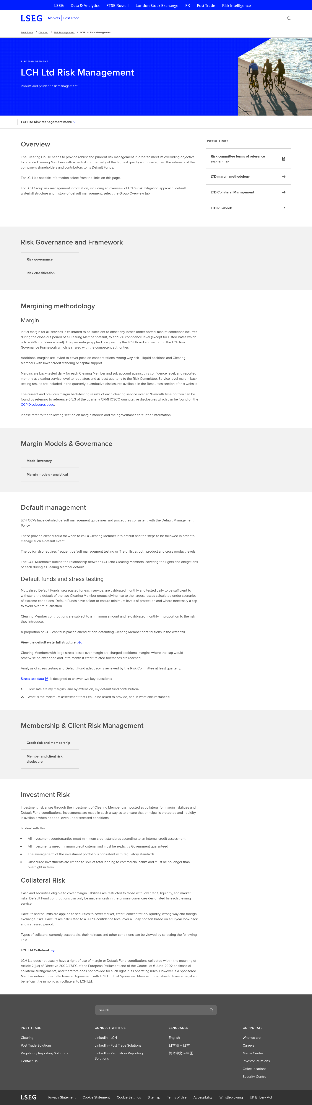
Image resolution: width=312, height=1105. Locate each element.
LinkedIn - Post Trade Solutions (118, 1045)
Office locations (254, 1068)
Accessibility (203, 1097)
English (174, 1037)
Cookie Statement (96, 1097)
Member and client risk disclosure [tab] (45, 759)
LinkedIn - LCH (106, 1037)
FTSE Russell (117, 5)
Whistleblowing (231, 1097)
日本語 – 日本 (179, 1045)
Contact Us (29, 1060)
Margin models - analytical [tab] (47, 474)
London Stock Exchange (157, 5)
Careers (248, 1045)
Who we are (252, 1037)
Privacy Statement (62, 1097)
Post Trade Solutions (36, 1045)
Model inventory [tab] (39, 460)
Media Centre (253, 1053)
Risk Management (64, 32)
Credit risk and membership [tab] (48, 742)
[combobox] (150, 1010)
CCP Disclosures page (37, 404)
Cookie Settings (129, 1097)
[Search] (289, 18)
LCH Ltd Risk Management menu (48, 121)
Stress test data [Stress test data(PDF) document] (32, 678)
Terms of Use (177, 1097)
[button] (45, 1028)
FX (187, 5)
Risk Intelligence (236, 5)
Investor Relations (256, 1060)
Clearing (43, 32)
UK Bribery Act (261, 1097)
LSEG (59, 5)
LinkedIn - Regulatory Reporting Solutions (119, 1056)
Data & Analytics (85, 5)
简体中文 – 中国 (181, 1053)
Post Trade (206, 5)
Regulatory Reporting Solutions (44, 1053)
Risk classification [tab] (41, 272)
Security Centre (254, 1076)
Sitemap (154, 1097)
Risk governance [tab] (40, 259)
